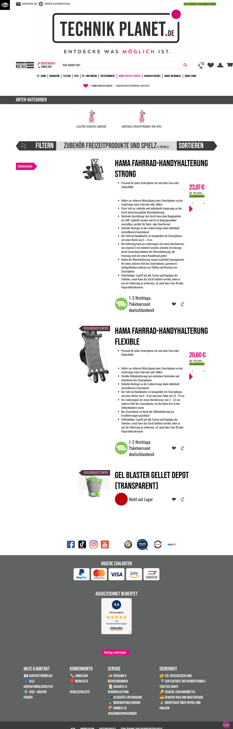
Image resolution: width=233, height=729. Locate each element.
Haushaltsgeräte (152, 76)
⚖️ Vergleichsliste (80, 689)
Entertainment (107, 76)
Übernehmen (25, 166)
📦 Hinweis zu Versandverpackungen (122, 711)
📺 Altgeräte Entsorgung (125, 697)
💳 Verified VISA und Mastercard (181, 697)
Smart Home (190, 76)
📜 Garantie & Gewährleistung (118, 689)
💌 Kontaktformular (38, 676)
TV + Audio (41, 76)
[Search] (121, 65)
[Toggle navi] (25, 65)
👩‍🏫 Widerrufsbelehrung (124, 702)
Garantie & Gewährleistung (57, 3)
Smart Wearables (172, 76)
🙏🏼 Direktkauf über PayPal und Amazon (180, 705)
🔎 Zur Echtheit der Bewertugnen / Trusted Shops (183, 684)
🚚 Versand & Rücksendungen (118, 679)
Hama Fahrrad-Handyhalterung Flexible (161, 336)
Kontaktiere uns (29, 3)
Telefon (67, 76)
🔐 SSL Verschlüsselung (175, 676)
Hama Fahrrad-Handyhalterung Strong (161, 169)
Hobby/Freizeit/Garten (130, 76)
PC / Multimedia (89, 76)
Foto (76, 76)
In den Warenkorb (201, 212)
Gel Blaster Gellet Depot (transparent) (152, 480)
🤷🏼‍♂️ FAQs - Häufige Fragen (35, 695)
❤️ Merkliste (79, 681)
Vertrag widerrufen (115, 652)
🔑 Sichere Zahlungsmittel (177, 692)
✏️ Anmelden (79, 676)
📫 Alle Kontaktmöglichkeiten (38, 684)
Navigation (54, 76)
